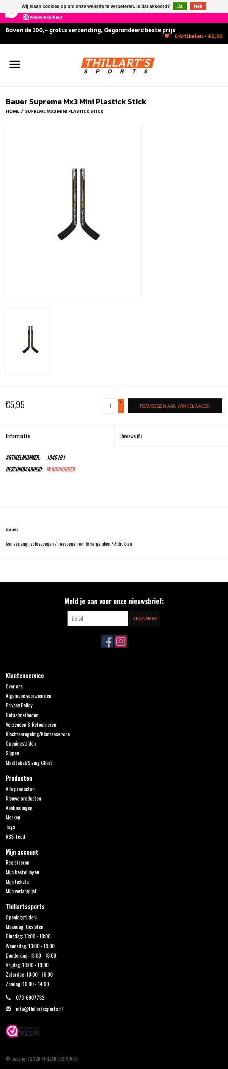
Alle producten (20, 789)
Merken (13, 817)
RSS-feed (15, 836)
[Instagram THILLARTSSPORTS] (121, 641)
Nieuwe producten (23, 798)
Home (13, 111)
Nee (198, 6)
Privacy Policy (19, 705)
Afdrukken (123, 543)
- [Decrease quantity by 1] (121, 409)
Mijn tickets (17, 881)
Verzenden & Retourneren (31, 724)
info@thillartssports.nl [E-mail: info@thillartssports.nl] (39, 1009)
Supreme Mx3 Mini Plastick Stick (64, 111)
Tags (10, 826)
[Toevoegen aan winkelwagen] (175, 405)
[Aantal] (110, 406)
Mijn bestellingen (22, 872)
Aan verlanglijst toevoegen (30, 543)
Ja (179, 6)
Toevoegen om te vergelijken (85, 543)
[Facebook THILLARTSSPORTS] (107, 641)
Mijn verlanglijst (21, 891)
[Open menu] (15, 64)
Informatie (18, 436)
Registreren (17, 862)
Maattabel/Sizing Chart (29, 762)
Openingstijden (21, 743)
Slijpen (12, 753)
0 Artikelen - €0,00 (193, 36)
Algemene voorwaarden (28, 695)
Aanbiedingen (19, 808)
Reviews (131, 436)
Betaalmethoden (22, 715)
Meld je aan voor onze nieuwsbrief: (114, 601)
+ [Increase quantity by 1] (121, 402)
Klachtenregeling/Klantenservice (38, 734)
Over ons (14, 686)
